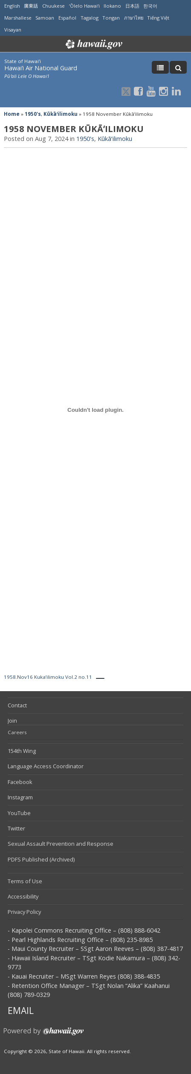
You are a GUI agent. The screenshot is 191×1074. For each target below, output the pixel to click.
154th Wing (22, 751)
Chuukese (53, 6)
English (12, 6)
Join (12, 720)
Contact (17, 705)
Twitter (16, 828)
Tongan (111, 17)
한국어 (150, 6)
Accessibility (23, 896)
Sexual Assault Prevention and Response (60, 843)
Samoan (44, 17)
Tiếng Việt (158, 17)
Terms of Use (25, 881)
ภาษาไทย (133, 17)
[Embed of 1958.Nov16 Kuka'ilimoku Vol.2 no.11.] (95, 409)
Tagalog (89, 17)
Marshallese (18, 17)
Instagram (20, 797)
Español (67, 17)
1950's (33, 114)
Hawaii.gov (93, 44)
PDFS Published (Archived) (41, 859)
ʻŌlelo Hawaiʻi (84, 6)
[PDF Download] (100, 678)
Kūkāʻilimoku (60, 114)
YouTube (19, 813)
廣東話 (31, 6)
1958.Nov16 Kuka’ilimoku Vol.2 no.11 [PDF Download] (48, 677)
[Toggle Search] (178, 67)
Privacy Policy (24, 912)
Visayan (12, 29)
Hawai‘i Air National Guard (40, 68)
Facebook (20, 782)
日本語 (132, 6)
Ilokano (112, 6)
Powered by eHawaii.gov (44, 1035)
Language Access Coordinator (46, 766)
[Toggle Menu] (160, 67)
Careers (17, 732)
